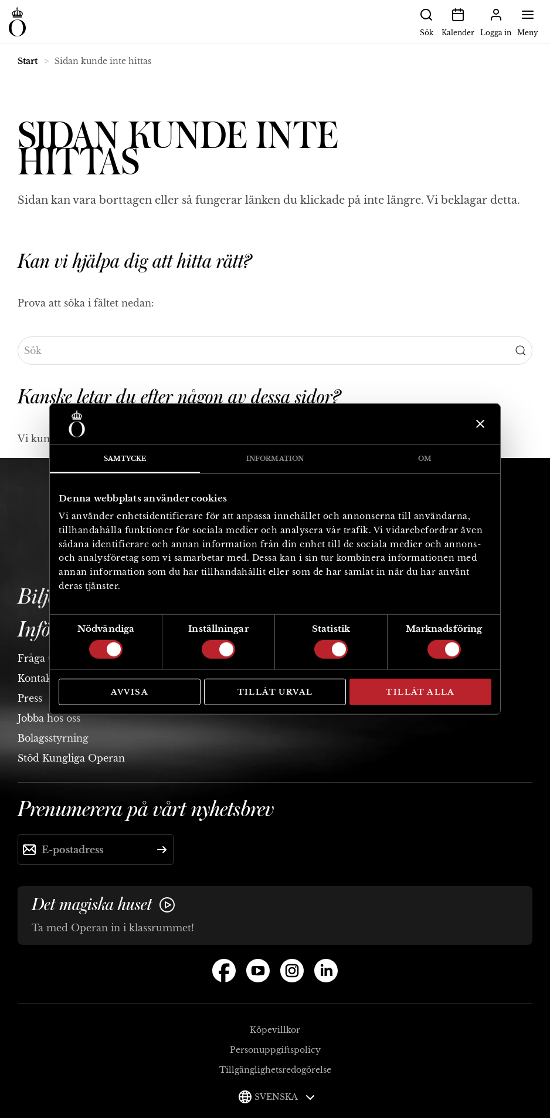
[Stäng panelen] (478, 424)
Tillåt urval (275, 691)
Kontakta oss (47, 678)
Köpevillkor (275, 1030)
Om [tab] (425, 458)
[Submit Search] (520, 350)
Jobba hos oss (49, 718)
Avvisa (129, 691)
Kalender (458, 21)
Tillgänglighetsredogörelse (275, 1070)
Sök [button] (426, 21)
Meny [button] (527, 21)
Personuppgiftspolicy (275, 1050)
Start (28, 61)
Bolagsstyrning (53, 738)
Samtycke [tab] (125, 458)
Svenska (284, 1097)
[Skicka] (162, 849)
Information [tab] (275, 458)
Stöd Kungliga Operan (71, 758)
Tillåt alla (420, 691)
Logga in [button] (495, 21)
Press (30, 698)
